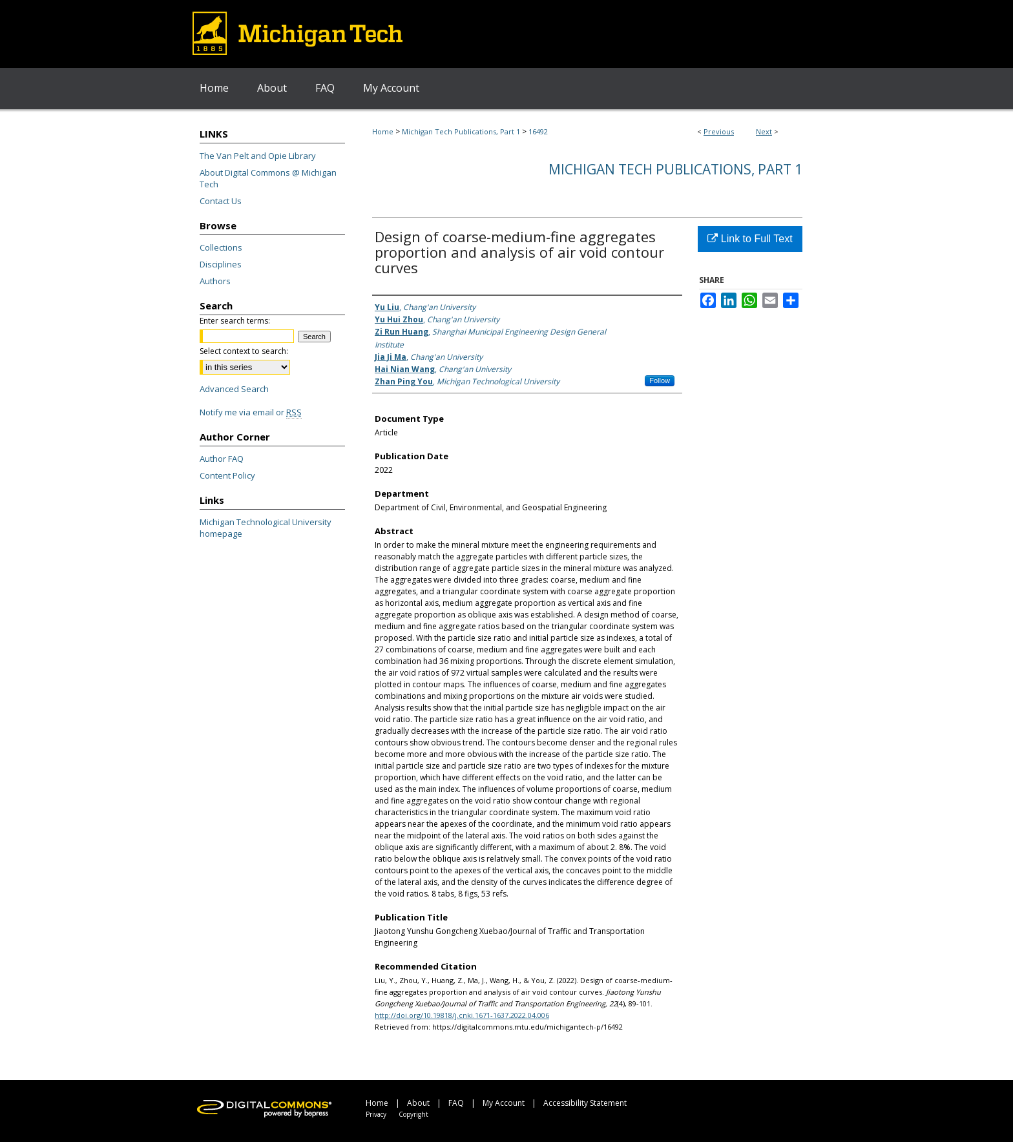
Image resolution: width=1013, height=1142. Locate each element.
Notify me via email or (251, 412)
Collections (221, 247)
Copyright (413, 1114)
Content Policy (227, 475)
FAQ (456, 1102)
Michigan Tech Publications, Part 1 (461, 131)
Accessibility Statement (585, 1102)
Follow (659, 380)
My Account (504, 1102)
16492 (538, 131)
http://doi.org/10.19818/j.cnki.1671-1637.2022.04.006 (462, 1015)
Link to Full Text (749, 238)
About (418, 1102)
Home (382, 131)
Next (764, 131)
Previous (719, 131)
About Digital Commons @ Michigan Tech (268, 178)
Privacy (376, 1114)
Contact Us (221, 201)
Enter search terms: (235, 320)
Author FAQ (222, 458)
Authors (215, 281)
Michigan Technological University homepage (265, 527)
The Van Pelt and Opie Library (258, 155)
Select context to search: (244, 351)
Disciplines (221, 264)
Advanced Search (234, 389)
